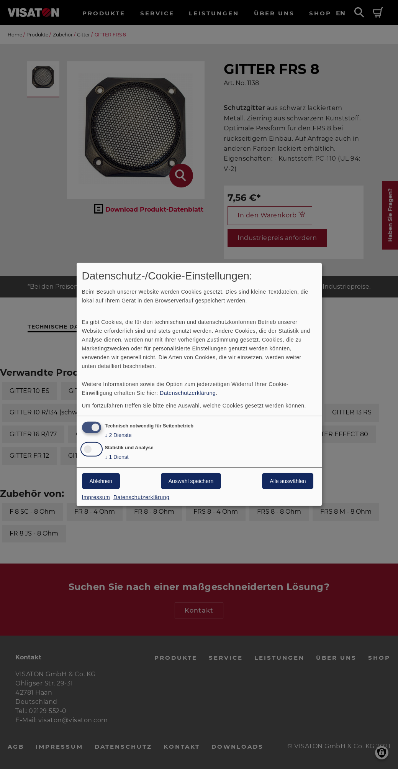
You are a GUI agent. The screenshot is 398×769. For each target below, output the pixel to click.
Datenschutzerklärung (188, 392)
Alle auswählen (288, 481)
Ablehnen (101, 481)
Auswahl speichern (191, 481)
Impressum (96, 497)
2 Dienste (118, 435)
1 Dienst (117, 457)
